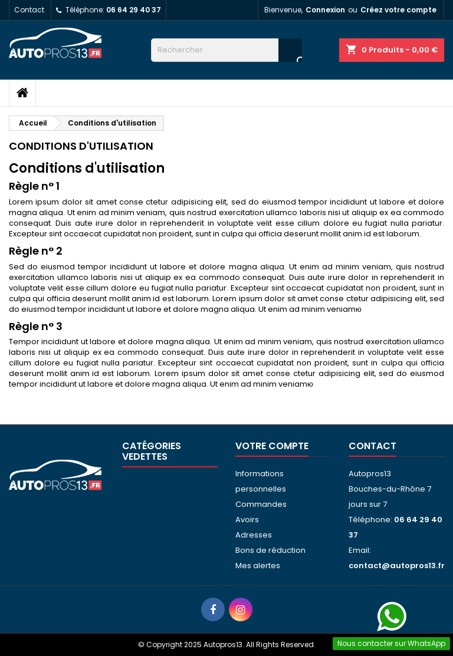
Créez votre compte (398, 10)
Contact (29, 10)
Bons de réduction (270, 550)
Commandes (261, 504)
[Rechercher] (226, 50)
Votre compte (271, 446)
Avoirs (247, 519)
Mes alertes (257, 565)
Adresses (253, 534)
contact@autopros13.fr (397, 565)
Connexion (325, 10)
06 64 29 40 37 (133, 10)
